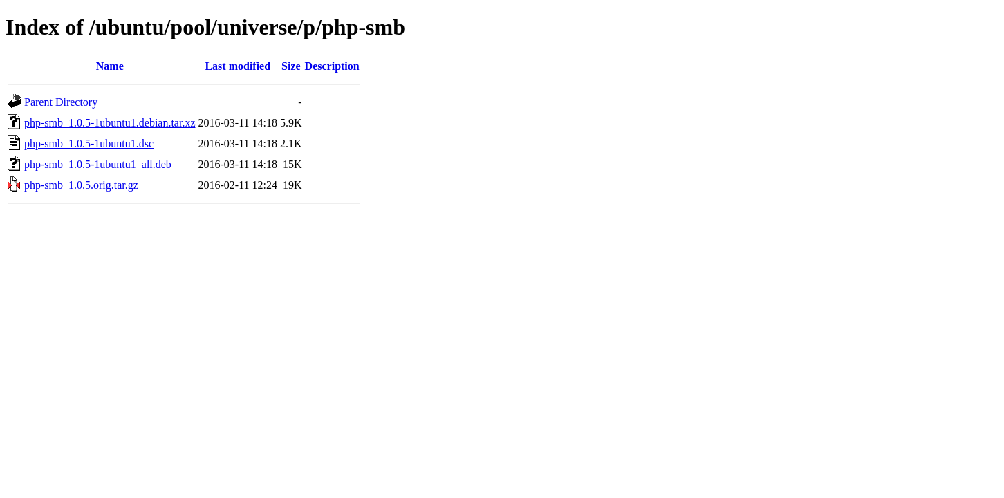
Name (110, 66)
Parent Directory (60, 102)
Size (291, 66)
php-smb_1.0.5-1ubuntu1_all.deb (97, 164)
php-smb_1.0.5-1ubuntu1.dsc (89, 143)
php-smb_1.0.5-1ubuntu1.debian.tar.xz (110, 123)
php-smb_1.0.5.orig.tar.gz (81, 185)
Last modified (237, 66)
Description (332, 66)
